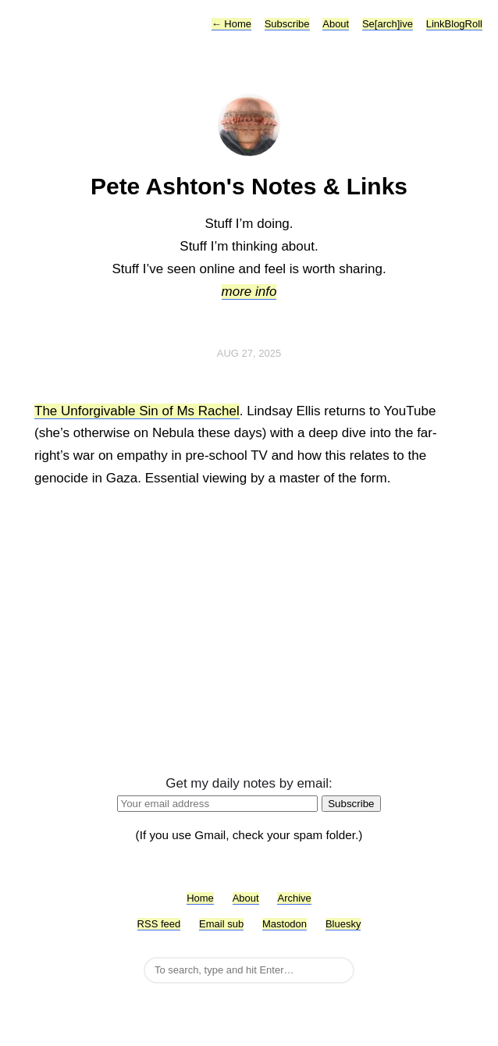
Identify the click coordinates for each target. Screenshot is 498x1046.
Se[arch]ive (387, 24)
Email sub (221, 924)
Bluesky (343, 924)
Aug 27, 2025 (249, 353)
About (335, 24)
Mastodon (284, 924)
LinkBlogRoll (454, 24)
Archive (294, 898)
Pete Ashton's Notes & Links (249, 186)
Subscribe (287, 24)
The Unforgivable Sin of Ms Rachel (137, 411)
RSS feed (159, 924)
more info (249, 291)
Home (231, 24)
